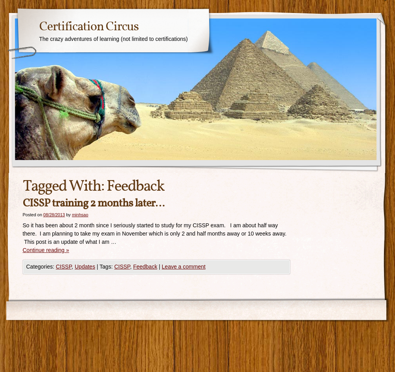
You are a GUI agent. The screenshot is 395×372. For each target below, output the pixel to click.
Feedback (145, 266)
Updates (85, 266)
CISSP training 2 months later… (93, 203)
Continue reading (46, 250)
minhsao (80, 214)
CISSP (64, 266)
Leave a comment (184, 266)
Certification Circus (89, 27)
